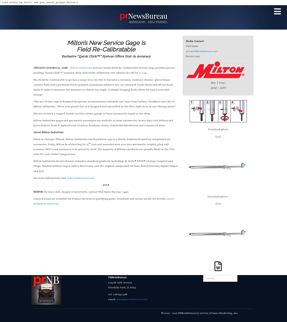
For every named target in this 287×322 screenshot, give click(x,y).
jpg (218, 136)
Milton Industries (81, 67)
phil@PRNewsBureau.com (202, 51)
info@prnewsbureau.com (132, 299)
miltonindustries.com (80, 178)
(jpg (217, 203)
